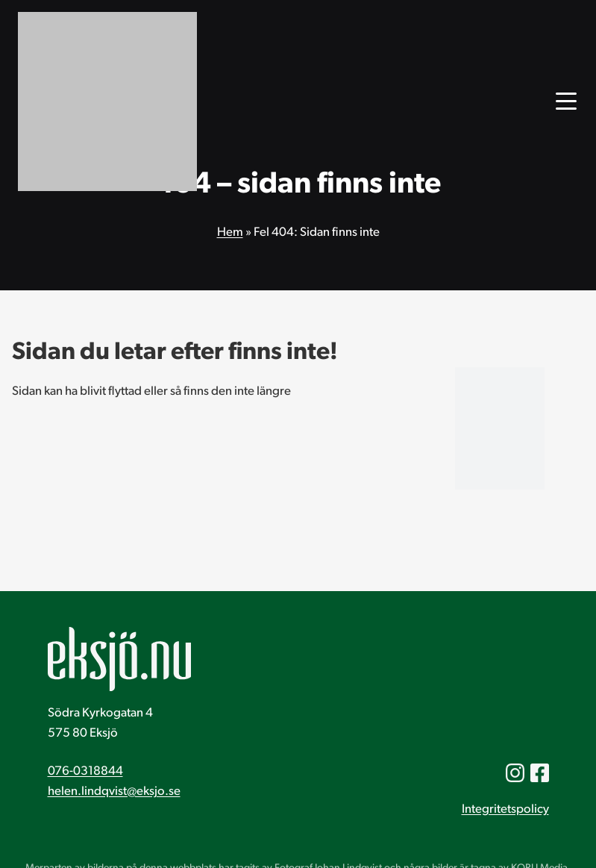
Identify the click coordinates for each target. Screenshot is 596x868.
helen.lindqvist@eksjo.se (114, 791)
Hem (230, 232)
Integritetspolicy (505, 809)
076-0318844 (85, 771)
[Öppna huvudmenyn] (566, 101)
